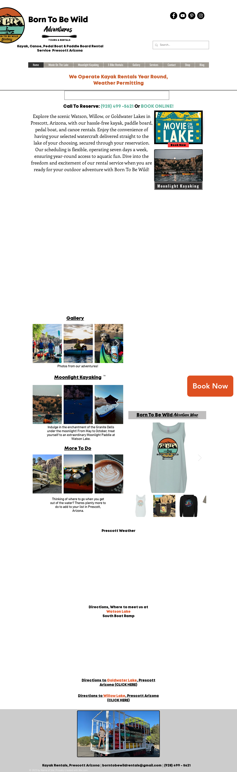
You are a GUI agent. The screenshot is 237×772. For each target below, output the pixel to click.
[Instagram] (200, 15)
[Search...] (180, 45)
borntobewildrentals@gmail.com (132, 765)
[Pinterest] (191, 15)
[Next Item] (117, 343)
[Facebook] (173, 15)
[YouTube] (182, 15)
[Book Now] (210, 386)
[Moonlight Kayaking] (178, 186)
